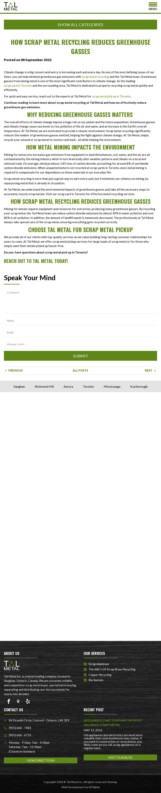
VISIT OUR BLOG (120, 757)
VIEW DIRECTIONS (41, 760)
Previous (13, 370)
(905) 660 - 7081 (17, 728)
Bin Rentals (96, 680)
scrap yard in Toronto (18, 85)
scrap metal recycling (95, 76)
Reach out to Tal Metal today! (36, 260)
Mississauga (112, 386)
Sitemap (112, 782)
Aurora (68, 386)
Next (151, 370)
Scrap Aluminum (99, 664)
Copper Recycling (100, 674)
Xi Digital (94, 787)
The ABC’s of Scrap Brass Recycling (112, 669)
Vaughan (19, 386)
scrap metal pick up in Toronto (111, 96)
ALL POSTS (80, 370)
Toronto (88, 386)
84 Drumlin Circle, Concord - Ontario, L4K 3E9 (36, 720)
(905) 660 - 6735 (17, 735)
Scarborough (139, 386)
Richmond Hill (44, 386)
